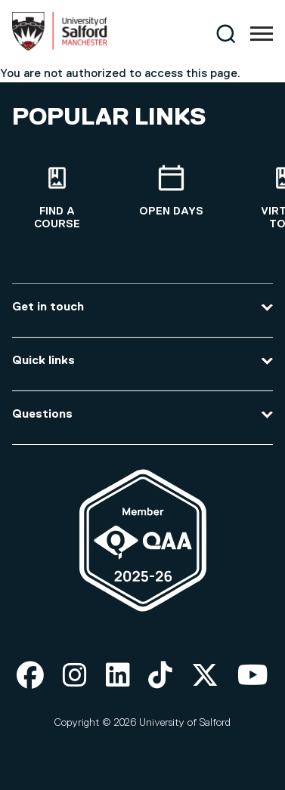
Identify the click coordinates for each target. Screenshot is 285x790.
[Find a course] (57, 198)
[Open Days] (171, 191)
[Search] (225, 33)
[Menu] (261, 34)
